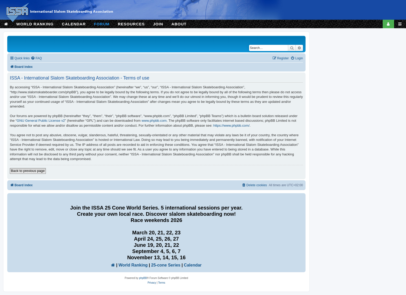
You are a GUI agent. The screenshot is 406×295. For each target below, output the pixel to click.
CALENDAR (74, 24)
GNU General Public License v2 (41, 121)
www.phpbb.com (154, 121)
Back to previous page (28, 171)
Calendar (192, 265)
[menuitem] (36, 58)
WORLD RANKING (35, 24)
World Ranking (133, 265)
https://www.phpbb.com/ (231, 125)
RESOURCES (131, 24)
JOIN (158, 24)
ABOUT (178, 24)
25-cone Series (165, 265)
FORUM (102, 24)
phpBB (143, 278)
